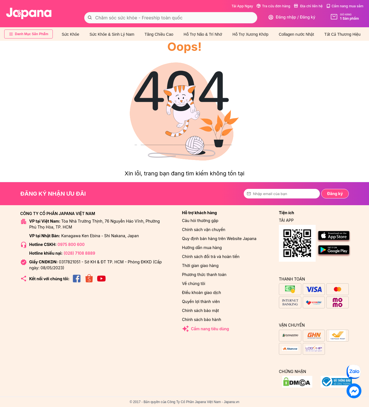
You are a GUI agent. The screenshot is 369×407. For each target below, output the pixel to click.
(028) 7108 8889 (79, 253)
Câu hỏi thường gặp (200, 220)
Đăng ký (335, 193)
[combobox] (170, 17)
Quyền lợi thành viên (201, 301)
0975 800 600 (71, 244)
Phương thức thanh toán (204, 274)
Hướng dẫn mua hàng (202, 247)
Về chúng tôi (193, 283)
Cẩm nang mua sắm (344, 6)
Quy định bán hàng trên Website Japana (219, 238)
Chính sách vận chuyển (203, 229)
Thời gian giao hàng (200, 265)
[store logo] (29, 13)
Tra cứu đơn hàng (273, 6)
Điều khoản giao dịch (201, 292)
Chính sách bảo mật (200, 310)
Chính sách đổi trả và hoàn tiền (211, 256)
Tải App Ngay (242, 6)
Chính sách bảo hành (201, 319)
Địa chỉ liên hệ (308, 6)
